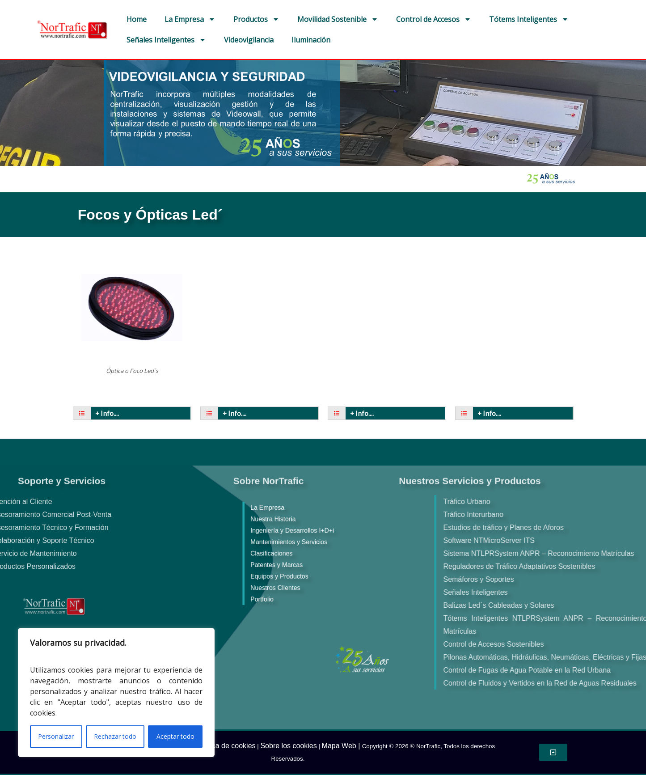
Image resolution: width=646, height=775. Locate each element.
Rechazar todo (115, 736)
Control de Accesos (433, 19)
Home (137, 19)
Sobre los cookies (288, 746)
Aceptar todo (175, 736)
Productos (256, 19)
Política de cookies (225, 746)
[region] (116, 692)
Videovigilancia (249, 40)
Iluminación (310, 40)
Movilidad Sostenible (337, 19)
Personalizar (56, 736)
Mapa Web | (342, 746)
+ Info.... (107, 413)
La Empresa (190, 19)
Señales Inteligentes (166, 40)
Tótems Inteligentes (529, 19)
